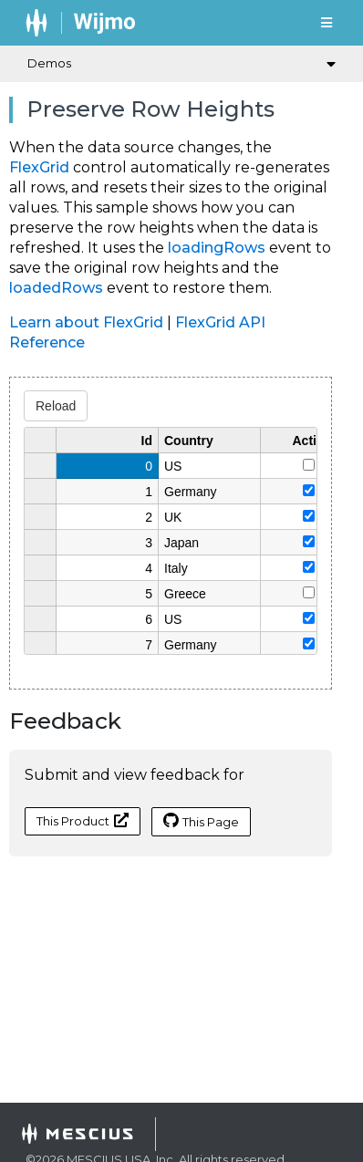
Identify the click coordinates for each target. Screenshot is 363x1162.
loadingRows (216, 247)
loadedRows (56, 287)
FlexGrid (39, 167)
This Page (201, 821)
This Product (82, 820)
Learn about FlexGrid (86, 322)
